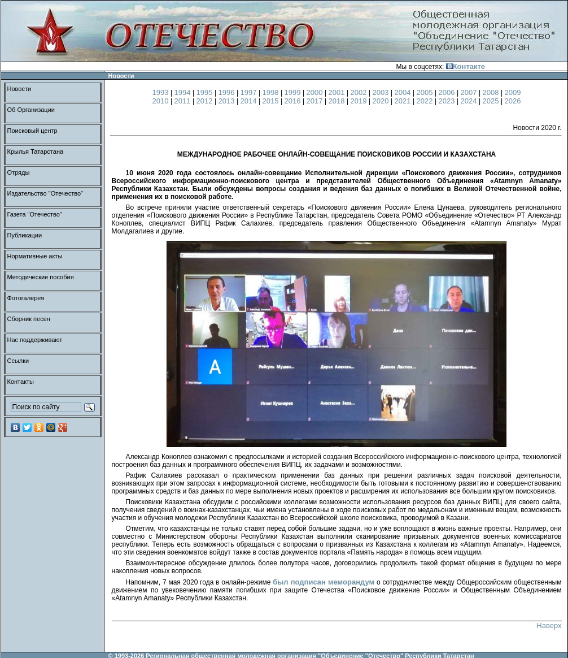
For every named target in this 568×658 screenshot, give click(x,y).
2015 (272, 101)
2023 (448, 101)
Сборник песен (28, 318)
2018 (338, 101)
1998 (272, 92)
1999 (294, 92)
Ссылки (18, 360)
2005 (426, 92)
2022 (426, 101)
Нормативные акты (35, 256)
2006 (448, 92)
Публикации (24, 235)
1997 (250, 92)
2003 (382, 92)
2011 (183, 101)
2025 (492, 101)
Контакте (465, 66)
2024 (470, 101)
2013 (228, 101)
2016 (294, 101)
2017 (316, 101)
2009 (513, 92)
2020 (382, 101)
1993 (161, 92)
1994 (183, 92)
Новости (19, 88)
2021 (404, 101)
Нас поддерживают (35, 339)
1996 (228, 92)
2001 (338, 92)
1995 (205, 92)
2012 (205, 101)
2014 (250, 101)
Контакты (20, 381)
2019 (360, 101)
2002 (360, 92)
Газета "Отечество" (34, 214)
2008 (492, 92)
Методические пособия (40, 277)
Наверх (548, 625)
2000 (316, 92)
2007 (470, 92)
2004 (404, 92)
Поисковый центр (32, 130)
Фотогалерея (26, 298)
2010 (161, 101)
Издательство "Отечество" (45, 193)
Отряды (18, 172)
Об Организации (31, 109)
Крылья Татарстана (35, 151)
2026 (513, 101)
